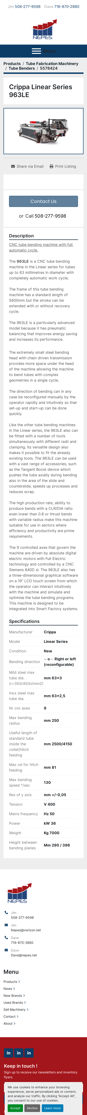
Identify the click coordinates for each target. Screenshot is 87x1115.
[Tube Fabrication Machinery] (52, 63)
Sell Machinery (14, 1009)
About (8, 1023)
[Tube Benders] (22, 68)
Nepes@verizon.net (26, 930)
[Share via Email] (27, 166)
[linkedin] (8, 1053)
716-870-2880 (66, 6)
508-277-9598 (28, 6)
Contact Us (43, 201)
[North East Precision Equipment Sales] (18, 892)
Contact (9, 1016)
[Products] (12, 63)
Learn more (52, 1108)
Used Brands (13, 1002)
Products (10, 982)
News (7, 989)
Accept (15, 1108)
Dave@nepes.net (24, 955)
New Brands (12, 995)
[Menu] (36, 51)
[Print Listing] (63, 166)
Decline (32, 1108)
